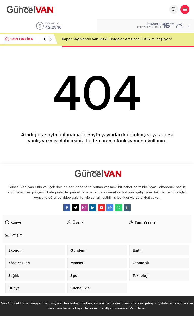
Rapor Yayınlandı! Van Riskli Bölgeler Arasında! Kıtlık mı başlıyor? (117, 39)
